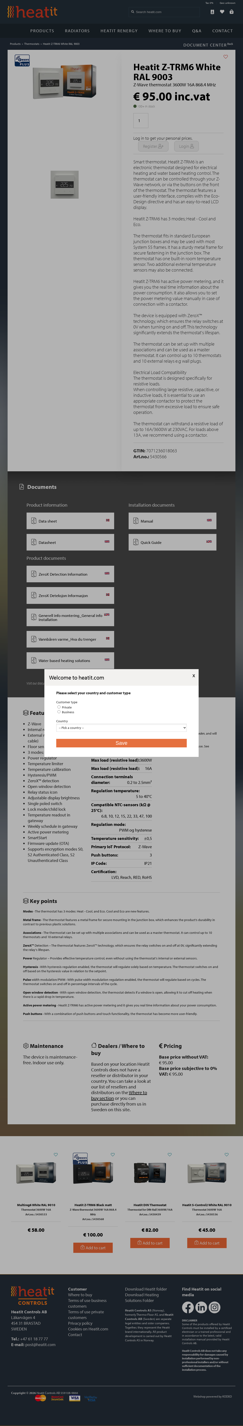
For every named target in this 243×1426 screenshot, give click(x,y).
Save (121, 743)
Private (64, 707)
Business (65, 712)
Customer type (66, 702)
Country (62, 721)
